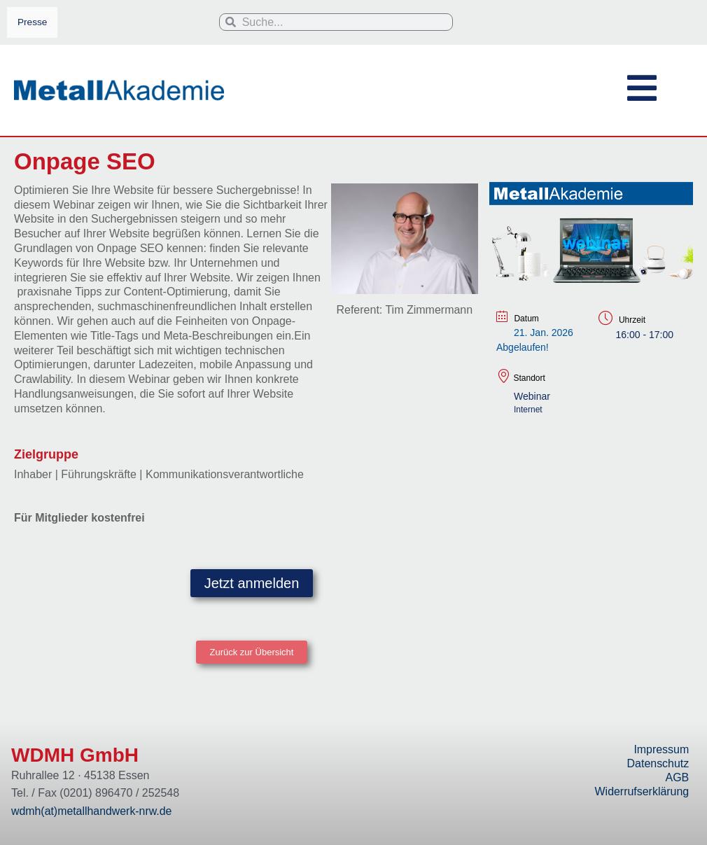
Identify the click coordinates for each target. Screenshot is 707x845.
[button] (252, 652)
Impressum (661, 749)
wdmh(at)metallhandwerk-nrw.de (92, 811)
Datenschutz (657, 763)
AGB (677, 777)
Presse (32, 22)
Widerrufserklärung (641, 791)
